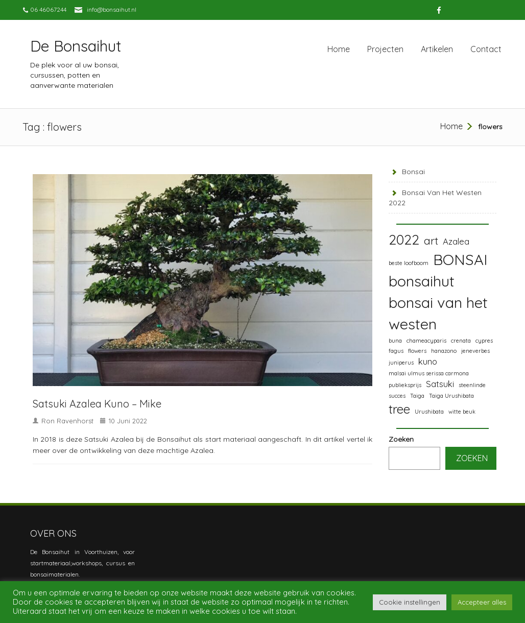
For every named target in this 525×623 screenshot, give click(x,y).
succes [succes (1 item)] (397, 395)
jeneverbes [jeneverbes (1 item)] (475, 350)
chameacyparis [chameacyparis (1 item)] (426, 340)
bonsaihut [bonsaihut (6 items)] (422, 281)
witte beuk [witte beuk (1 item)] (461, 411)
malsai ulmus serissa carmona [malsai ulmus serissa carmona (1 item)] (429, 373)
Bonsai (413, 171)
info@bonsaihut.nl (111, 9)
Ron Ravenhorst (67, 421)
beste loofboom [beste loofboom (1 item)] (408, 263)
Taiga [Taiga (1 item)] (417, 395)
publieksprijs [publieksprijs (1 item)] (405, 385)
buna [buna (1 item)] (395, 340)
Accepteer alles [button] (482, 602)
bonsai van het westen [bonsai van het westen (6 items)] (438, 313)
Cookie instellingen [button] (409, 602)
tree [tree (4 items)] (399, 409)
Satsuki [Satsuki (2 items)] (440, 383)
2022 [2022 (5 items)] (404, 239)
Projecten (385, 49)
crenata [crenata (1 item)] (461, 340)
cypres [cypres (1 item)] (484, 340)
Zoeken (401, 439)
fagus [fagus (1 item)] (396, 350)
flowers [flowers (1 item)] (417, 350)
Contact (486, 49)
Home (338, 49)
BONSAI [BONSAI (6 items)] (460, 259)
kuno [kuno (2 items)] (427, 361)
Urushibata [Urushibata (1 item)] (429, 411)
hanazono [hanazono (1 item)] (444, 350)
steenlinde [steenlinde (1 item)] (472, 385)
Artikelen (437, 49)
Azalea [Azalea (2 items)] (456, 241)
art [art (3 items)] (431, 240)
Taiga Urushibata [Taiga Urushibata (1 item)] (451, 395)
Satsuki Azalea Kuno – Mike (97, 403)
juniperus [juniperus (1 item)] (401, 362)
